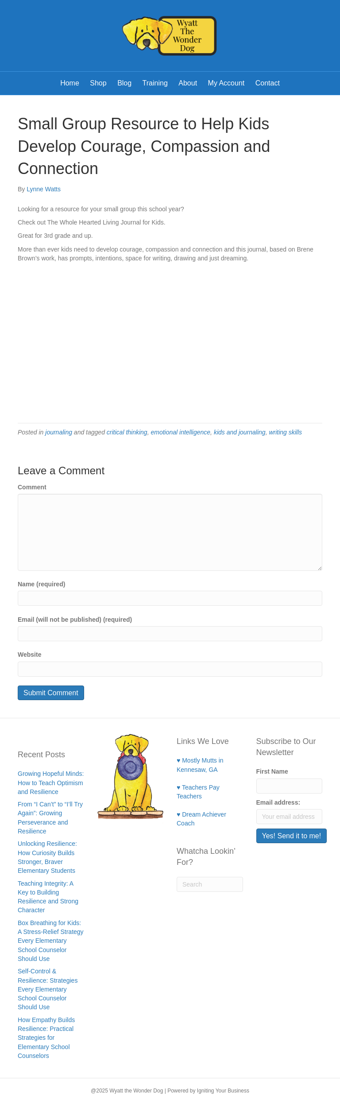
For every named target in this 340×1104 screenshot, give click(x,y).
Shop (98, 83)
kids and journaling (240, 432)
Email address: (278, 802)
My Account (226, 83)
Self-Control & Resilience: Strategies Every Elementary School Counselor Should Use (47, 989)
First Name (272, 771)
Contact (267, 83)
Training (155, 83)
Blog (124, 83)
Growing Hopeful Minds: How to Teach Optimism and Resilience (51, 782)
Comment (32, 487)
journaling (58, 432)
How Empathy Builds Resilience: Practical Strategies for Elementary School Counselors (46, 1037)
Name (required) (41, 584)
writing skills (285, 432)
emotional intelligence (180, 432)
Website (29, 654)
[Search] (210, 884)
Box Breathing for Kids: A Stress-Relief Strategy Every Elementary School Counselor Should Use (51, 940)
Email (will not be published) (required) (75, 619)
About (187, 83)
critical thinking (127, 432)
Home (69, 83)
